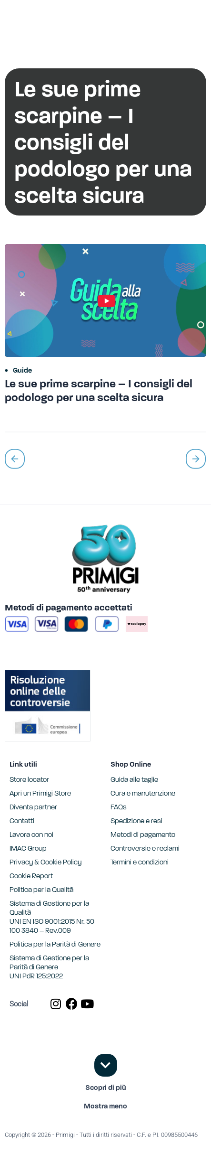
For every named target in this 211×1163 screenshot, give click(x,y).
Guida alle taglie (134, 780)
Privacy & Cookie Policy (45, 862)
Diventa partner (33, 807)
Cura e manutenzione (143, 793)
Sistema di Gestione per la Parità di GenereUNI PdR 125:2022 (49, 967)
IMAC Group (28, 849)
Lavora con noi (31, 835)
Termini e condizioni (140, 862)
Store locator (29, 780)
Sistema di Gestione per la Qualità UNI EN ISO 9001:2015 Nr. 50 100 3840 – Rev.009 (52, 917)
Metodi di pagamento (143, 835)
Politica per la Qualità (41, 890)
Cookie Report (31, 876)
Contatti (22, 821)
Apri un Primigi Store (40, 793)
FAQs (119, 807)
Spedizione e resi (136, 821)
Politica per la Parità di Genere (55, 944)
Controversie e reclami (145, 849)
